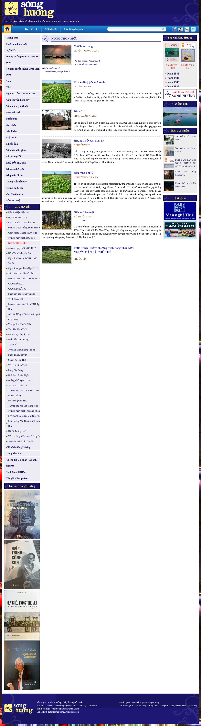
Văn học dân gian (16, 150)
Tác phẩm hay (14, 453)
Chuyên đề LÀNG (17, 288)
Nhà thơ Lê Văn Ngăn (18, 375)
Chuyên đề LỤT (16, 283)
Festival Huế (13, 112)
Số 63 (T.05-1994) (172, 66)
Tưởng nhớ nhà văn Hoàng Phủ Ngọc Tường (23, 393)
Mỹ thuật (11, 137)
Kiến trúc (11, 118)
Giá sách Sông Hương (18, 447)
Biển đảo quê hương (18, 339)
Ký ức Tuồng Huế (17, 431)
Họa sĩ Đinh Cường (17, 217)
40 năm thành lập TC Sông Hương (24, 278)
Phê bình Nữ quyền (17, 354)
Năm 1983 (173, 73)
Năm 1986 (173, 86)
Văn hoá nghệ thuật (17, 106)
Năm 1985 (173, 82)
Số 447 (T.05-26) (187, 66)
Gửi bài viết (51, 29)
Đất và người (13, 156)
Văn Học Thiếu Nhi (17, 385)
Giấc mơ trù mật (84, 212)
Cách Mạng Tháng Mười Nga (22, 232)
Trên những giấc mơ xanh (89, 82)
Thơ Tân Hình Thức (17, 329)
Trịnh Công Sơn (16, 299)
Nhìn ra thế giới (15, 168)
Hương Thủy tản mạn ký (89, 140)
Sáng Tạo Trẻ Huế (17, 360)
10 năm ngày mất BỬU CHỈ (21, 237)
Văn (8, 80)
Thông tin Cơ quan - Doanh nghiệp (21, 462)
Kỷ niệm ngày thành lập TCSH (23, 268)
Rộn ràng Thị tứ (83, 172)
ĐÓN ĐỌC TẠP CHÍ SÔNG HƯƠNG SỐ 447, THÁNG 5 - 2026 (185, 163)
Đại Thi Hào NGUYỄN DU (21, 222)
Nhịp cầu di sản (14, 175)
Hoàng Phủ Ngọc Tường (20, 380)
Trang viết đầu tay (16, 181)
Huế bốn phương (16, 162)
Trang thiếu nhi (15, 187)
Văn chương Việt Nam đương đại (24, 436)
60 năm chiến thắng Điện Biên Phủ (25, 227)
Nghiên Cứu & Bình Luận (20, 93)
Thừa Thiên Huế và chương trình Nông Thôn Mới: (104, 248)
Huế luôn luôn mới (16, 43)
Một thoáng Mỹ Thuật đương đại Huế (24, 423)
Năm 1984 (173, 77)
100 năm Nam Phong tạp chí (22, 349)
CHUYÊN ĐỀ (22, 206)
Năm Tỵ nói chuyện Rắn (20, 253)
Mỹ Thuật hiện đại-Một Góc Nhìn (24, 416)
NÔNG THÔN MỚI (17, 243)
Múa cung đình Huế (17, 400)
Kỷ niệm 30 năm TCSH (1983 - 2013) (23, 261)
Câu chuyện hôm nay (18, 99)
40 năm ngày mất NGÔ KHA (22, 248)
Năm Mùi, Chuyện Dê (18, 334)
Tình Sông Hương (16, 471)
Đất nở (78, 111)
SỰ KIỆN (11, 50)
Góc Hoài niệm (14, 194)
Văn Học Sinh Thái (17, 365)
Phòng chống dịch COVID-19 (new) (22, 59)
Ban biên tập (31, 29)
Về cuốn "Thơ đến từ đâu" (21, 273)
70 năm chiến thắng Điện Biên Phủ (22, 71)
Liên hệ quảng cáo (73, 29)
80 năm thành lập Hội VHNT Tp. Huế (24, 306)
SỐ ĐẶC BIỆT (14, 200)
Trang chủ (12, 37)
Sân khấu (11, 131)
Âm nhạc (11, 124)
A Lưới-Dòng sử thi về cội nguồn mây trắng (24, 316)
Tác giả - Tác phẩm (16, 478)
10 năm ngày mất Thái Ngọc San (24, 410)
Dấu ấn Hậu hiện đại (18, 212)
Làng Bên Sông (15, 370)
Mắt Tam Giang (83, 46)
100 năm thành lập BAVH (20, 441)
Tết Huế (12, 344)
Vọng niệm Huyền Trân (19, 324)
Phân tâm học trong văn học (21, 294)
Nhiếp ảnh (12, 143)
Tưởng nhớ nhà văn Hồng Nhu (23, 405)
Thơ (8, 87)
